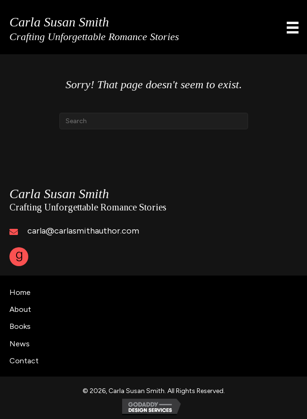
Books (20, 326)
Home (20, 292)
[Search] (153, 121)
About (20, 309)
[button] (18, 256)
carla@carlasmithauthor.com (83, 231)
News (19, 343)
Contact (24, 360)
